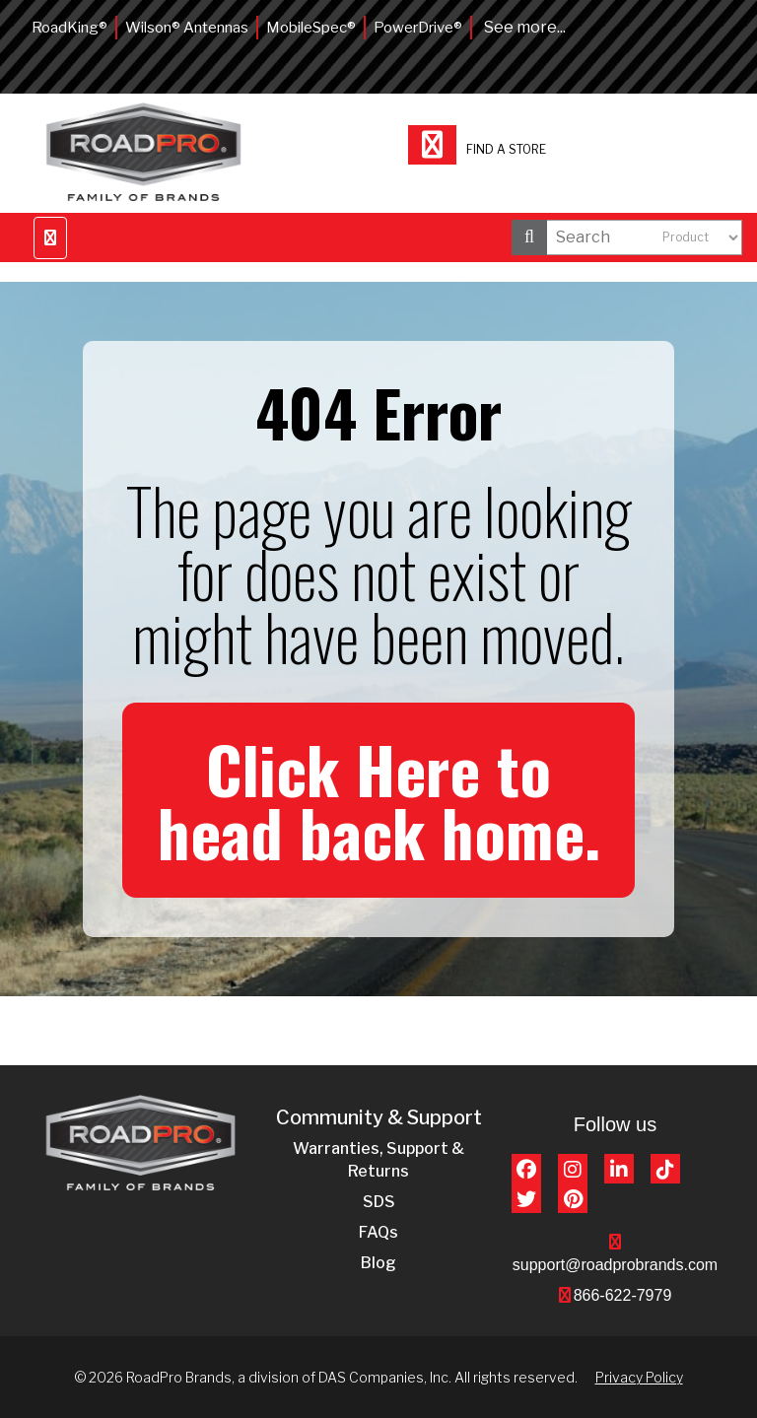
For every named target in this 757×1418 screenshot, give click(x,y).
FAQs (378, 1232)
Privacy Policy (639, 1377)
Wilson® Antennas (186, 27)
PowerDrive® (418, 27)
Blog (378, 1262)
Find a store (477, 148)
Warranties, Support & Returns (378, 1160)
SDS (379, 1201)
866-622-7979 (623, 1295)
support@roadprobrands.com (615, 1264)
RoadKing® (69, 27)
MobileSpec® (311, 27)
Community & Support (379, 1118)
